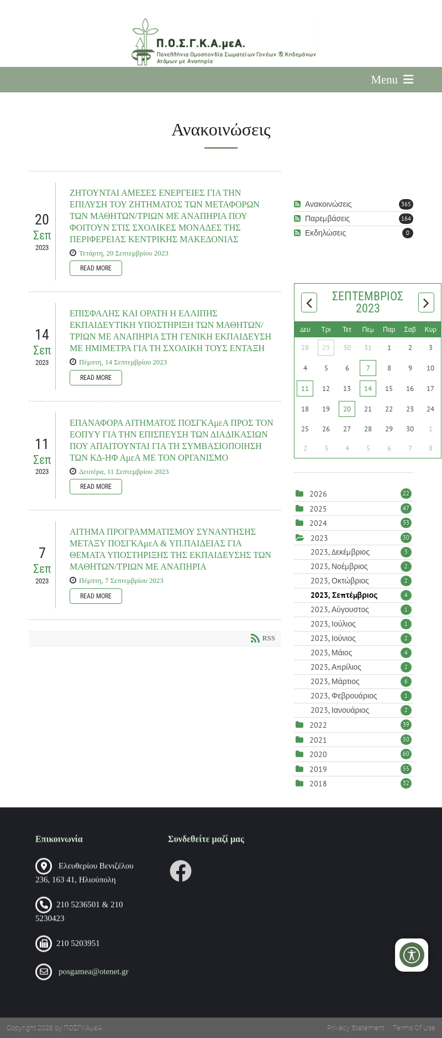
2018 (318, 784)
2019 (318, 769)
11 (305, 388)
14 (368, 388)
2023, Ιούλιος (361, 624)
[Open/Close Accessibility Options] (411, 954)
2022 (318, 725)
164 (406, 218)
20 (347, 409)
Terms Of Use (414, 1027)
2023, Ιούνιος (361, 638)
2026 (318, 494)
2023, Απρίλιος (361, 667)
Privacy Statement (356, 1027)
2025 (318, 509)
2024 (318, 523)
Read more (96, 268)
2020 (318, 754)
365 (406, 204)
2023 (319, 538)
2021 (318, 740)
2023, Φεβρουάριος (361, 696)
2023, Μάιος (361, 653)
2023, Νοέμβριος (361, 566)
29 (326, 347)
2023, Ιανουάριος (361, 710)
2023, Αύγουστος (361, 609)
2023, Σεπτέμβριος (361, 595)
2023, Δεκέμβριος (361, 552)
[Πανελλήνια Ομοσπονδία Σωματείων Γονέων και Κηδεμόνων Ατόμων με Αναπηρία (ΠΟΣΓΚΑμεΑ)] (220, 42)
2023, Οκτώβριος (361, 581)
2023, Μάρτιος (361, 681)
